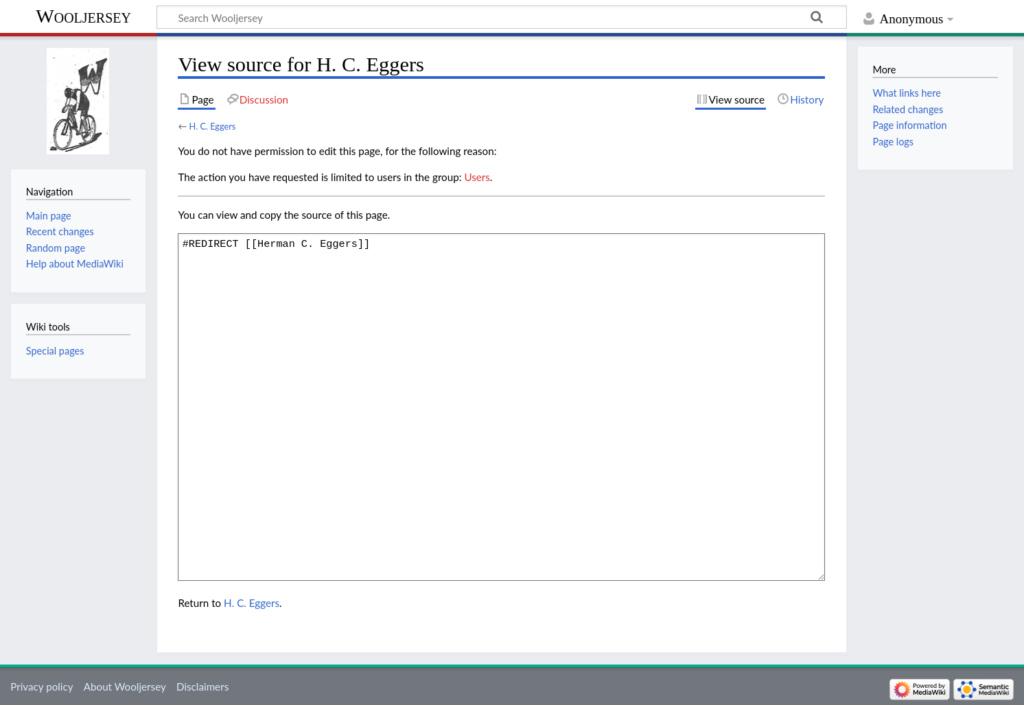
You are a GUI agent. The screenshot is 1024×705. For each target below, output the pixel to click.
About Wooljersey (125, 686)
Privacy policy (41, 686)
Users (476, 177)
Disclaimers (202, 686)
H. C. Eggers (212, 126)
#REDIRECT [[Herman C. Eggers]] (501, 406)
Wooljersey (83, 16)
